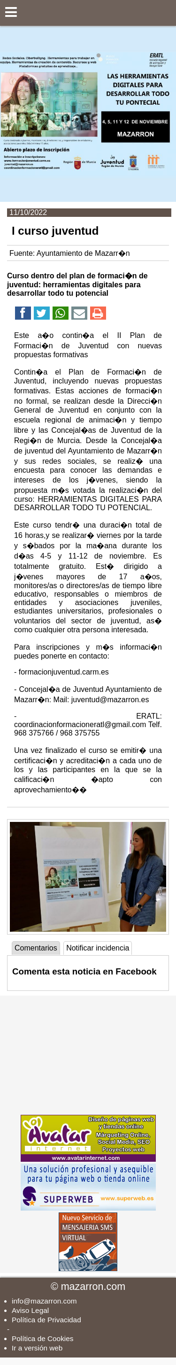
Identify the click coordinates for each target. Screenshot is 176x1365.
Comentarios (36, 948)
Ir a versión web (37, 1348)
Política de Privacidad (46, 1320)
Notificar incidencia (97, 948)
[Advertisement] (88, 1054)
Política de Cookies (42, 1338)
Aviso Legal (30, 1310)
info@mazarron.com (44, 1301)
